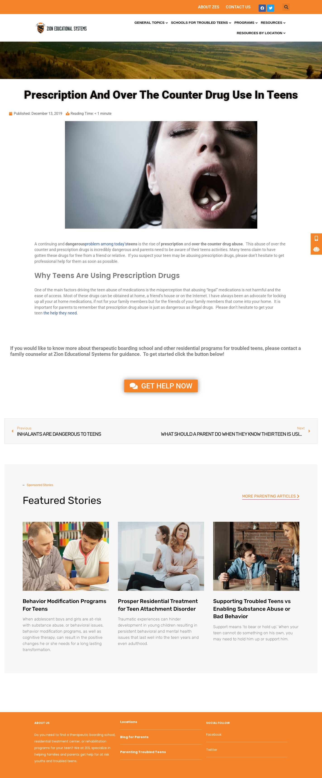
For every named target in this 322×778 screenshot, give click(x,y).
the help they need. (60, 313)
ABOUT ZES (208, 7)
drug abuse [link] (232, 244)
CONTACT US (238, 7)
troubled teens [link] (247, 348)
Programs (244, 22)
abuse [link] (259, 244)
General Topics (149, 22)
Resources (271, 22)
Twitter (211, 749)
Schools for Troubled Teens (199, 22)
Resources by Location (259, 33)
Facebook (214, 734)
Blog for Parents (134, 737)
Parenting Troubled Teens (143, 752)
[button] (286, 7)
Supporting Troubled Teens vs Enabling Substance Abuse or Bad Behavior (252, 609)
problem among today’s (106, 244)
